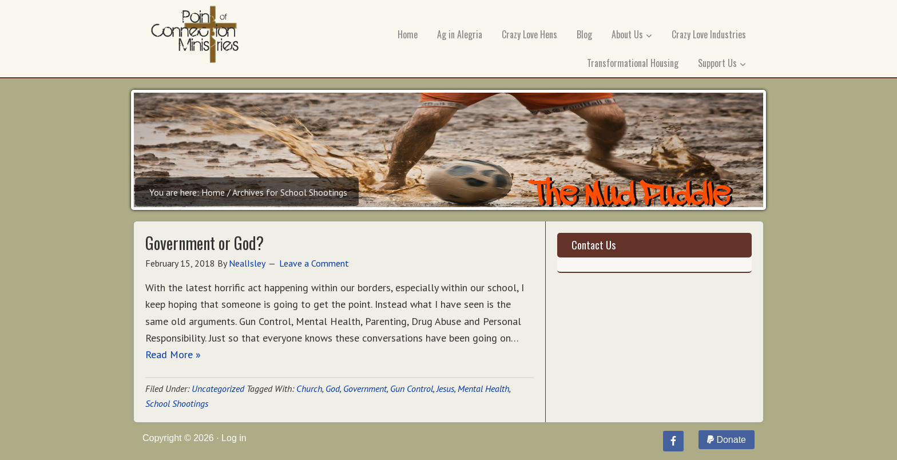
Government (365, 388)
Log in (234, 438)
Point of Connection (195, 37)
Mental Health (483, 388)
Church (309, 388)
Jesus (445, 388)
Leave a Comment (314, 263)
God (333, 388)
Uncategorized (218, 388)
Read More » (173, 354)
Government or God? (204, 243)
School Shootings (176, 403)
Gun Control (411, 388)
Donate (726, 440)
